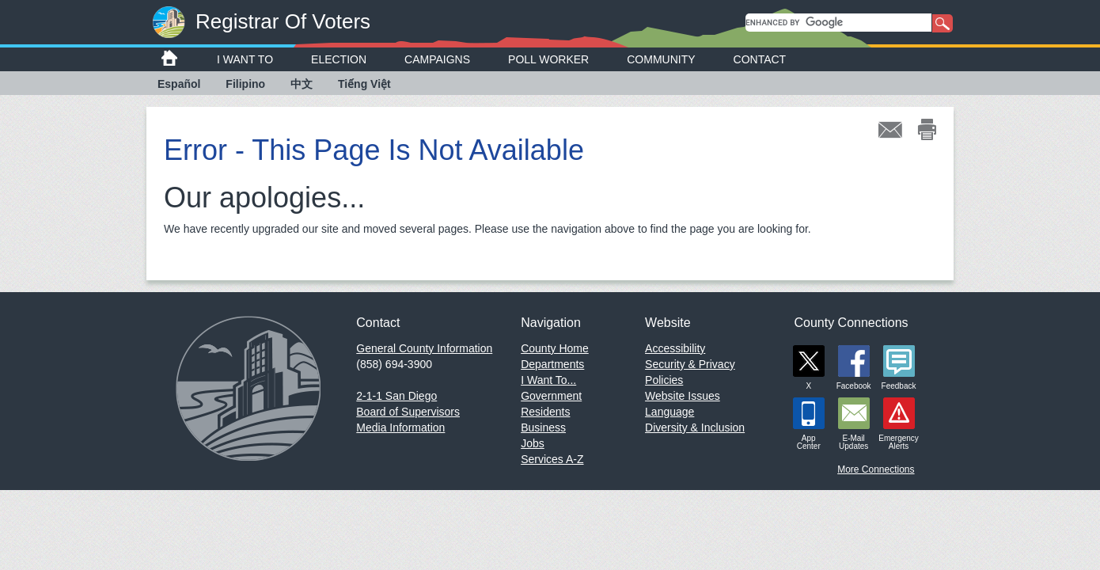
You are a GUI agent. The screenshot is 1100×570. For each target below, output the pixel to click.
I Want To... (548, 380)
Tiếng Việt (364, 84)
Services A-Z (552, 459)
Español (178, 84)
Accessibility (675, 348)
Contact (760, 59)
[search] (838, 22)
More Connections (875, 469)
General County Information (424, 348)
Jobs (532, 443)
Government (551, 396)
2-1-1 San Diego (396, 396)
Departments (552, 364)
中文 (301, 84)
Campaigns (437, 59)
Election (338, 59)
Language (669, 411)
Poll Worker (548, 59)
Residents (545, 411)
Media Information (400, 427)
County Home (555, 348)
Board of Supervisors (408, 411)
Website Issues (682, 396)
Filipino (245, 84)
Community (661, 59)
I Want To (245, 59)
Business (543, 427)
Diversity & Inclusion (695, 427)
